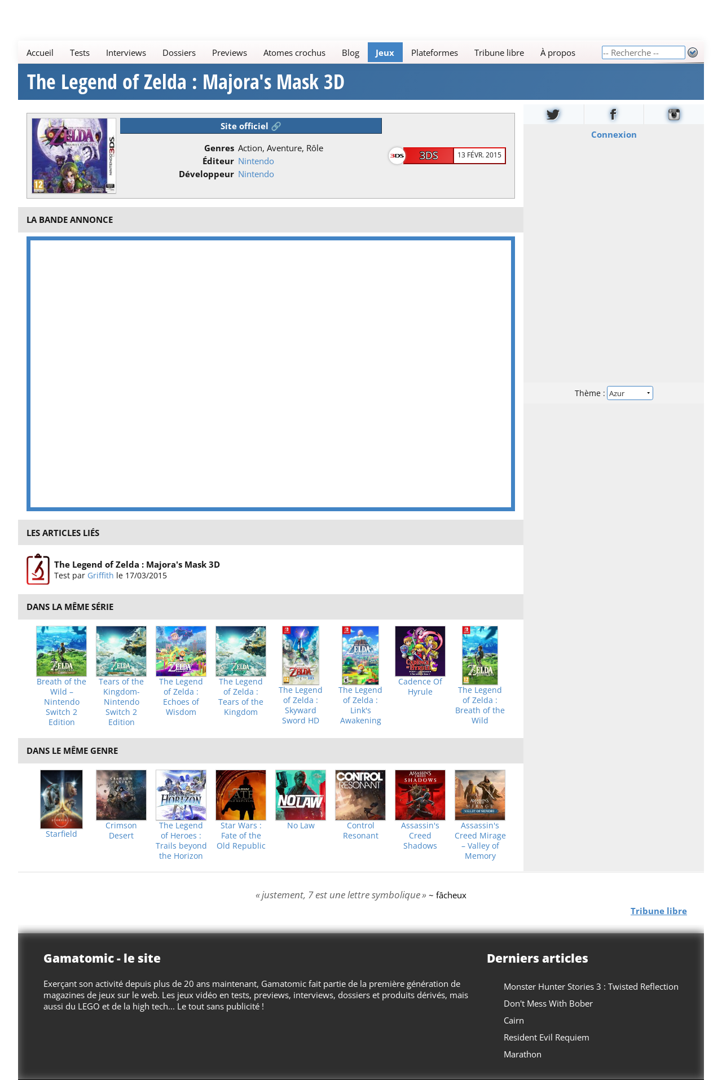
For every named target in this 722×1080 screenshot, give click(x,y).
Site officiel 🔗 (251, 125)
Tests (80, 52)
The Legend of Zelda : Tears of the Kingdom (240, 697)
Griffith (100, 575)
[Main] (309, 52)
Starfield (61, 834)
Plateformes (434, 52)
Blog (350, 52)
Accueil (40, 52)
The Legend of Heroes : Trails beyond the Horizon (181, 840)
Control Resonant (360, 830)
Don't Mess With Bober (548, 1003)
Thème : (614, 393)
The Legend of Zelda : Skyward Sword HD (301, 705)
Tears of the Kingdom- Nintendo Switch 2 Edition (121, 702)
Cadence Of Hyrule (420, 687)
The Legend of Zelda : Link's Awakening (360, 705)
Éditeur (218, 160)
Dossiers (179, 52)
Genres (219, 147)
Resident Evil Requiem (546, 1037)
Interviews (126, 52)
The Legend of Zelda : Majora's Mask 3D (186, 82)
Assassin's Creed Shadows (420, 835)
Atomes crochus (294, 52)
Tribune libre (499, 52)
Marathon (523, 1054)
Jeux (385, 52)
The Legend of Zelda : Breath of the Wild (480, 705)
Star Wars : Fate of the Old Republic (241, 835)
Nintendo (256, 160)
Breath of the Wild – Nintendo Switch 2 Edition (61, 702)
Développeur (206, 173)
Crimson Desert (121, 830)
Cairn (514, 1020)
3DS (429, 155)
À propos (557, 52)
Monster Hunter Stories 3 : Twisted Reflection (591, 986)
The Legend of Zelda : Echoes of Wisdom (181, 697)
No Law (301, 825)
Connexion (614, 134)
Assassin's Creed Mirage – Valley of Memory (480, 840)
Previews (229, 52)
